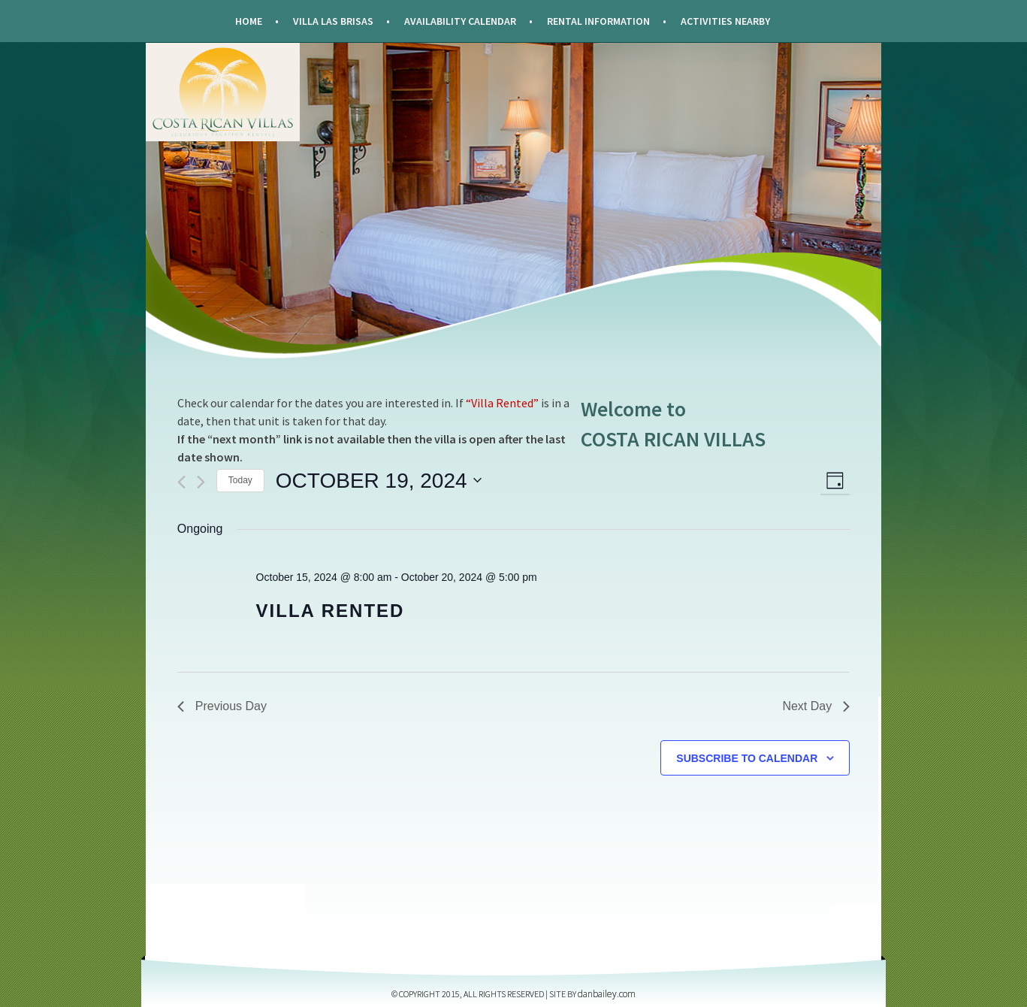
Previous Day (222, 706)
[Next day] (201, 482)
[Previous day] (181, 482)
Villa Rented (330, 610)
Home (248, 21)
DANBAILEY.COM (607, 993)
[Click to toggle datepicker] (379, 481)
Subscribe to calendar (746, 758)
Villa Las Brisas (333, 21)
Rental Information (598, 21)
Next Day (816, 706)
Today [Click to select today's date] (240, 480)
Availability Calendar (460, 21)
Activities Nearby (725, 21)
